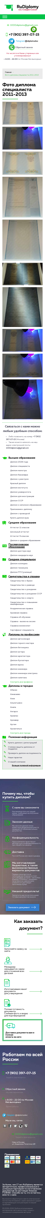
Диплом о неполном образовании (25, 505)
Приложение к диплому (21, 509)
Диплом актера (17, 652)
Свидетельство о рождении (23, 589)
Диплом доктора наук (20, 551)
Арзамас (14, 716)
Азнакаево (15, 694)
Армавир (14, 720)
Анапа (13, 707)
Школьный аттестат (19, 532)
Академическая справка (21, 609)
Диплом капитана (18, 678)
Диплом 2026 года (19, 462)
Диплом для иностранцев (22, 496)
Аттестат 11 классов (19, 528)
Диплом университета (20, 492)
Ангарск (14, 712)
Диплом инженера (18, 669)
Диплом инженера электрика (23, 673)
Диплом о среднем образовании (25, 541)
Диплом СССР (16, 501)
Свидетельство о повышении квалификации (23, 603)
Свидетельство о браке (21, 581)
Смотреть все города (20, 733)
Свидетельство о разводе (22, 585)
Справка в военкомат (20, 626)
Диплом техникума (19, 568)
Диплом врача (17, 665)
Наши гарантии (15, 758)
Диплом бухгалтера (19, 661)
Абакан (13, 690)
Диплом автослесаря (20, 639)
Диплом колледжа (18, 564)
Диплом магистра (18, 471)
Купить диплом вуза (19, 518)
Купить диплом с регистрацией (22, 743)
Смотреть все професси (21, 682)
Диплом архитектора (20, 656)
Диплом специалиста (20, 466)
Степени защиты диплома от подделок (21, 748)
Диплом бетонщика (19, 648)
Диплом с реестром (19, 479)
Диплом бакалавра (19, 475)
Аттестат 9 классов (19, 536)
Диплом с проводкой (20, 514)
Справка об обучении (20, 617)
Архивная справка (18, 613)
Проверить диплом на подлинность (24, 753)
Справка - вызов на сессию (22, 622)
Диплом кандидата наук (21, 555)
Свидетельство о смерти (21, 598)
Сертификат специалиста (22, 630)
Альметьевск (16, 703)
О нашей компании (16, 762)
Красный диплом (18, 483)
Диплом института (19, 488)
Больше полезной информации (26, 766)
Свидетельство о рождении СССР (26, 594)
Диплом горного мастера (22, 643)
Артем (13, 724)
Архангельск (16, 729)
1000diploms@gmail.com (24, 25)
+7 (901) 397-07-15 (24, 34)
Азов (12, 699)
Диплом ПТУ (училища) (21, 572)
